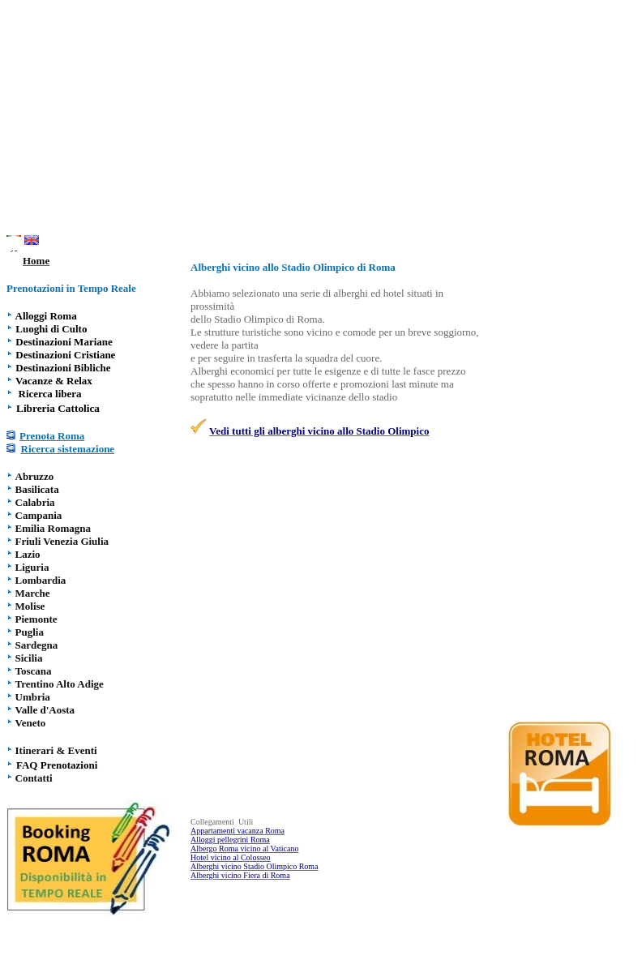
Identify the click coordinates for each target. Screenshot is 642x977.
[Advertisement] (324, 120)
